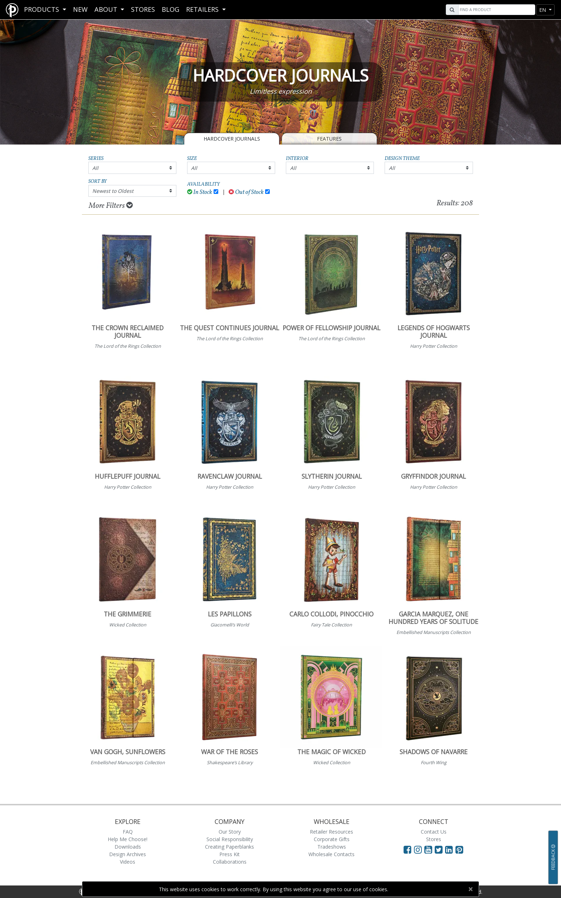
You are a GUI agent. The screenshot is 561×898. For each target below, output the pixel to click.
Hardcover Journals (232, 138)
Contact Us (434, 831)
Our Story (230, 831)
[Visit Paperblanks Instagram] (418, 849)
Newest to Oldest (112, 190)
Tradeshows (331, 846)
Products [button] (42, 9)
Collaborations (230, 861)
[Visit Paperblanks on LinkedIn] (450, 849)
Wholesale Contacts (331, 854)
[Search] (496, 9)
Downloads (127, 846)
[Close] (470, 889)
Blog (170, 9)
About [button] (106, 9)
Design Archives (127, 854)
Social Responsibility (229, 839)
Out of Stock (246, 192)
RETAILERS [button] (203, 9)
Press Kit (229, 854)
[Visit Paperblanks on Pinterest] (459, 849)
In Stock (200, 192)
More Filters (111, 206)
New (80, 9)
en (543, 9)
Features (329, 138)
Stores (143, 9)
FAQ (128, 831)
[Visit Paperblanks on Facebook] (407, 849)
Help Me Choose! (127, 839)
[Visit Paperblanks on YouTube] (429, 849)
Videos (127, 861)
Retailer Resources (331, 831)
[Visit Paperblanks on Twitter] (440, 849)
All (95, 168)
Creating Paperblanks (229, 846)
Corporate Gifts (332, 839)
